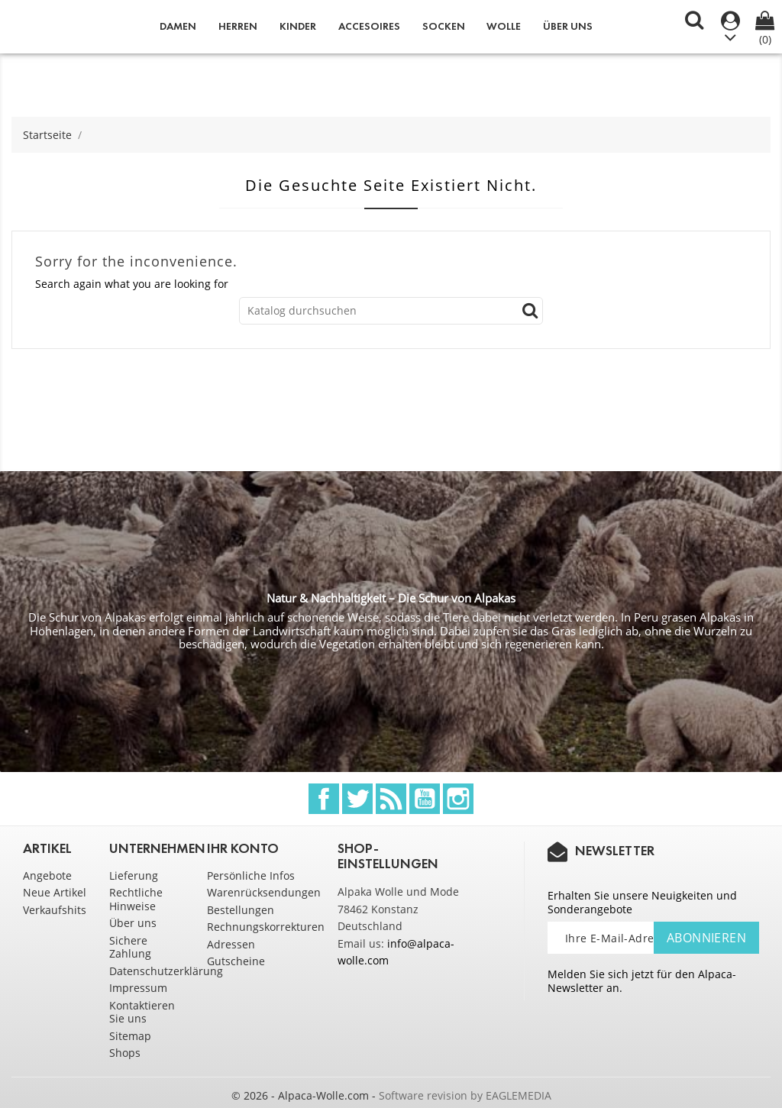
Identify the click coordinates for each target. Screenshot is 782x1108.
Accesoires (369, 26)
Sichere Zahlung (130, 947)
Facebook (324, 798)
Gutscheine (236, 961)
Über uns (568, 26)
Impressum (138, 987)
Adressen (231, 944)
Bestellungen (240, 910)
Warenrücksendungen (264, 892)
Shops (125, 1052)
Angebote (47, 875)
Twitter (357, 798)
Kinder (298, 26)
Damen (178, 26)
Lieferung (133, 875)
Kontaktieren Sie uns (142, 1012)
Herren (237, 26)
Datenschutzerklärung (166, 971)
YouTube (424, 798)
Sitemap (130, 1036)
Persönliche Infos (251, 875)
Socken (443, 26)
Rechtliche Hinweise (136, 899)
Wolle (503, 26)
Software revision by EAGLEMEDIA (465, 1095)
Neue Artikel (54, 892)
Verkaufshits (54, 910)
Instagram (458, 798)
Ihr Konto (243, 848)
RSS (391, 798)
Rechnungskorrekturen (266, 926)
